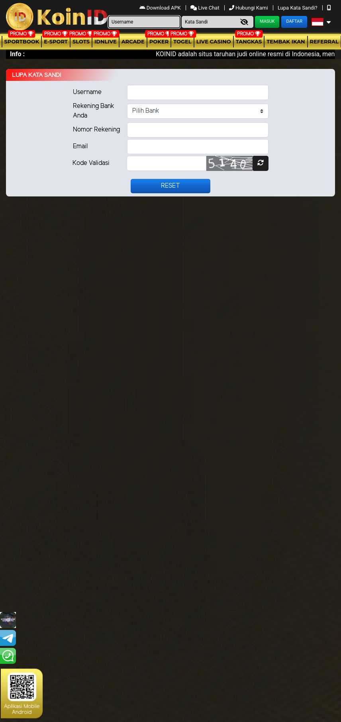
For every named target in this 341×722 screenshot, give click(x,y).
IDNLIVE (105, 41)
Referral (324, 41)
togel (182, 41)
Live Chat (205, 8)
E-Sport (56, 41)
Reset (170, 186)
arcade (133, 41)
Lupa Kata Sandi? (298, 8)
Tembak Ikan (286, 41)
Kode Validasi (91, 163)
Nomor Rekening (96, 129)
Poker (159, 41)
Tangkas (249, 41)
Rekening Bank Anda (93, 111)
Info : (17, 54)
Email (80, 146)
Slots (81, 41)
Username (87, 92)
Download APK (160, 8)
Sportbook (21, 41)
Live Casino (213, 41)
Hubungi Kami (249, 8)
